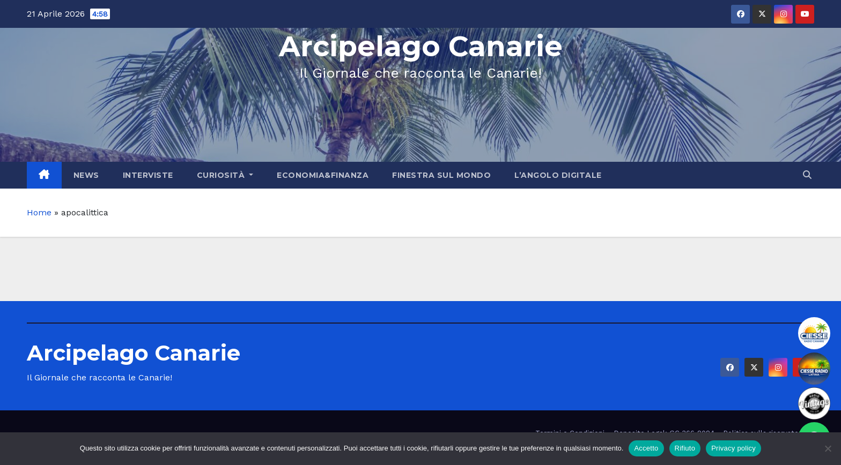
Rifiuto (685, 448)
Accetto (646, 448)
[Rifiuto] (827, 448)
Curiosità (225, 175)
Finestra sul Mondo (441, 175)
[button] (807, 175)
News (86, 175)
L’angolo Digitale (558, 175)
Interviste (148, 175)
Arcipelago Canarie (421, 46)
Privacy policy (733, 448)
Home (39, 212)
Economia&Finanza (322, 175)
